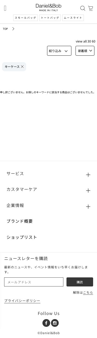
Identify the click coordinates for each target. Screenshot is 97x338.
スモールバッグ (25, 17)
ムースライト (73, 17)
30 (89, 41)
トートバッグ (50, 17)
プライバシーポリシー (22, 300)
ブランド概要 (19, 221)
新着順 (85, 50)
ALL (85, 41)
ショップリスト (21, 237)
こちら (88, 292)
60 (93, 41)
